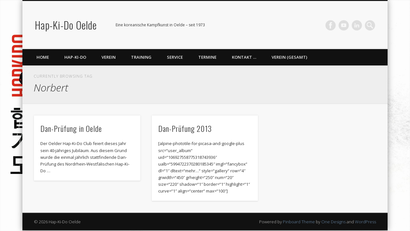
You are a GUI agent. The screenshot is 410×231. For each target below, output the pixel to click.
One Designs (333, 222)
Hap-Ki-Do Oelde (66, 24)
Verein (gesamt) (289, 57)
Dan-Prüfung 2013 (185, 128)
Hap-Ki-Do (75, 57)
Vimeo (344, 25)
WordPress (365, 222)
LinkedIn (357, 25)
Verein (109, 57)
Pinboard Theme (299, 222)
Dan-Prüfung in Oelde (71, 128)
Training (141, 57)
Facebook (330, 25)
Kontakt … (244, 57)
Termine (207, 57)
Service (175, 57)
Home (43, 57)
